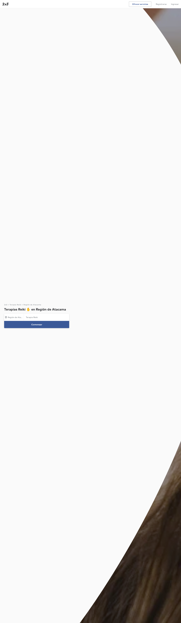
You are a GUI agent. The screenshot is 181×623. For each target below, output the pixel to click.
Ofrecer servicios (140, 4)
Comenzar (36, 324)
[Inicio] (5, 4)
